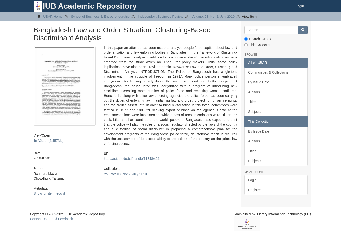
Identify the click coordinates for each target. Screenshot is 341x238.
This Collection (257, 45)
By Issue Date (258, 82)
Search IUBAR (257, 39)
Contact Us (38, 219)
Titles (252, 102)
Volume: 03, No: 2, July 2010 (213, 16)
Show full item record (49, 193)
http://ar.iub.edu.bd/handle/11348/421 (132, 159)
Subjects (254, 112)
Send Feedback (61, 219)
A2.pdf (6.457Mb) (49, 141)
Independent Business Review (160, 16)
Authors (254, 92)
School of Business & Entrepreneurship (100, 16)
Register (254, 190)
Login (252, 180)
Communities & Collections (268, 72)
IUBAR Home (52, 16)
